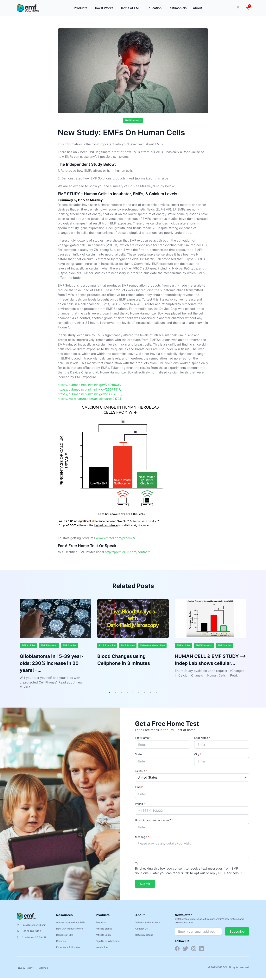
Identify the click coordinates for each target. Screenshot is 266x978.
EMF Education (133, 120)
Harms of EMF (130, 8)
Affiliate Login (103, 934)
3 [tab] (121, 692)
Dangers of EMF (65, 934)
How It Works (103, 8)
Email (139, 787)
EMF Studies (69, 645)
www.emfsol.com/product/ (115, 538)
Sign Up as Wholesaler (108, 941)
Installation (102, 947)
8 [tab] (150, 692)
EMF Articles (28, 645)
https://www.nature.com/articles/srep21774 (89, 399)
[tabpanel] (55, 644)
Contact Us (141, 928)
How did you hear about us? (154, 820)
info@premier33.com (31, 924)
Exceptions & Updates (68, 947)
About (197, 8)
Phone (140, 804)
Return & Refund (144, 934)
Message (142, 837)
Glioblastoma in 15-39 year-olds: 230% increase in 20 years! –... (52, 663)
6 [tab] (139, 692)
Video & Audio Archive (152, 645)
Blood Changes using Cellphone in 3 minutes (123, 659)
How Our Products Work (69, 928)
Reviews (61, 941)
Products (80, 8)
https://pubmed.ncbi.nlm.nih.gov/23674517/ (89, 389)
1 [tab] (110, 692)
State (139, 754)
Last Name (202, 738)
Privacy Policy (25, 967)
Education (154, 8)
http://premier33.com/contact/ (127, 552)
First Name (143, 738)
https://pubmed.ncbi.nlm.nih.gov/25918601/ (89, 385)
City (197, 754)
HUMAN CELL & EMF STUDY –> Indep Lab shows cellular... (210, 659)
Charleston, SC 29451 (31, 937)
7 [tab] (145, 692)
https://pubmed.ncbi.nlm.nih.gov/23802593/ (90, 394)
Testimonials (177, 8)
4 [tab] (127, 692)
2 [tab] (115, 692)
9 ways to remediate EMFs (71, 922)
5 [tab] (133, 692)
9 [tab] (156, 692)
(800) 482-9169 (29, 931)
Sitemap (43, 967)
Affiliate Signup (104, 928)
